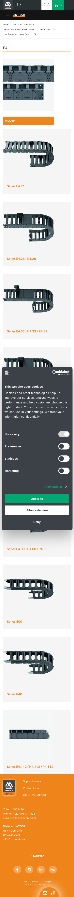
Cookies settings (42, 884)
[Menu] (69, 5)
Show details (53, 486)
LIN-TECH (19, 14)
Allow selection (37, 510)
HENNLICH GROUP (35, 795)
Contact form (31, 788)
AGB (32, 884)
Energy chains (45, 29)
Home (5, 24)
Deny (37, 521)
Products (30, 24)
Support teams (32, 781)
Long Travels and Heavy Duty (16, 34)
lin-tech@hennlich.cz (23, 818)
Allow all (37, 498)
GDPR (26, 884)
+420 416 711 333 (23, 813)
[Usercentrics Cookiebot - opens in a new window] (52, 372)
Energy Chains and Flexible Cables (18, 29)
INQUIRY (10, 120)
